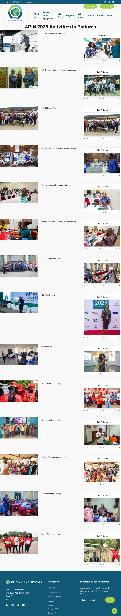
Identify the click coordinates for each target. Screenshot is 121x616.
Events (110, 15)
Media (91, 15)
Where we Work (54, 592)
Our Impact (81, 15)
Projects (70, 15)
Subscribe (90, 6)
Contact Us (107, 6)
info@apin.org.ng (30, 2)
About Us (36, 15)
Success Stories (54, 597)
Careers (101, 15)
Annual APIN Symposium (48, 15)
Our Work (60, 15)
